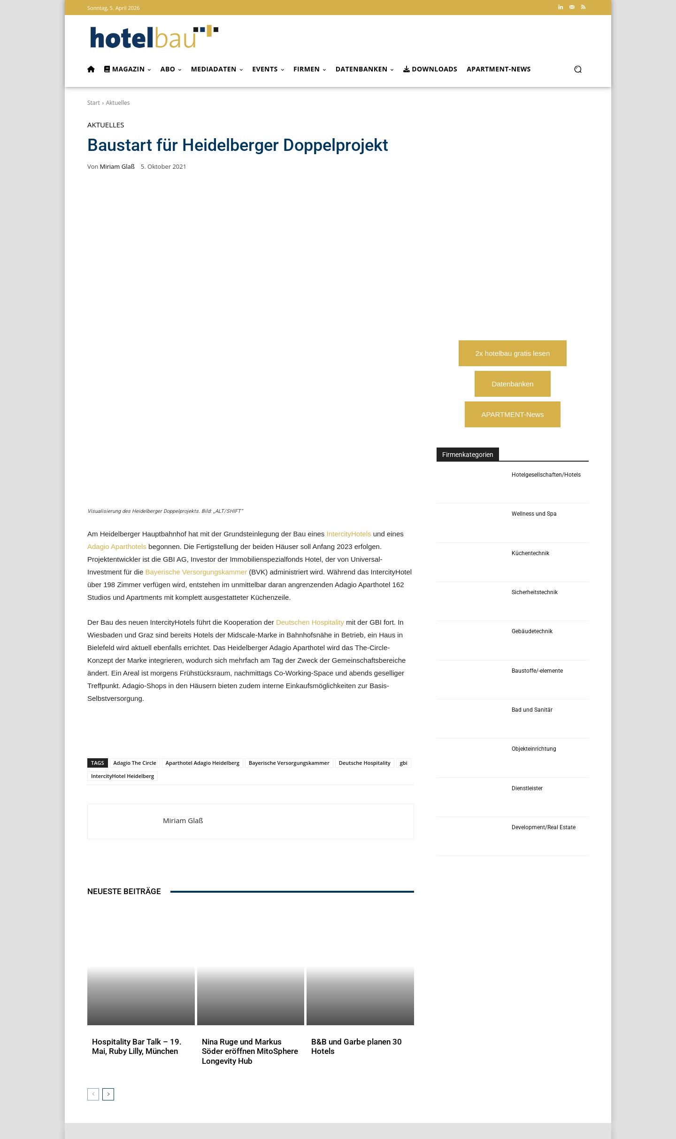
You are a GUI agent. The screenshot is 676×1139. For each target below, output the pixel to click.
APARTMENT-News (513, 414)
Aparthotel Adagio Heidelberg (202, 625)
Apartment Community (442, 1059)
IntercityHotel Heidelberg (122, 639)
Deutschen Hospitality (310, 485)
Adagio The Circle (135, 625)
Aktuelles (118, 103)
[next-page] (108, 910)
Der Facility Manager (332, 1069)
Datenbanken (512, 384)
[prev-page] (93, 910)
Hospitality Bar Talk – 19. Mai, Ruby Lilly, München (139, 865)
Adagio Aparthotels (116, 410)
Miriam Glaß (117, 167)
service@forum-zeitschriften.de (544, 1092)
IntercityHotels (348, 397)
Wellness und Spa (534, 514)
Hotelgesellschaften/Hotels (546, 474)
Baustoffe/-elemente (537, 671)
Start (93, 103)
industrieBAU (281, 1069)
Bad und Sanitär (532, 710)
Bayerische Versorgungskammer (196, 435)
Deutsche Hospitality (365, 625)
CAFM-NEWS (392, 1069)
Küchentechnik (530, 553)
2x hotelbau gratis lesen (513, 353)
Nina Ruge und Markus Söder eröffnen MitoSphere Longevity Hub (250, 869)
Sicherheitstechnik (535, 592)
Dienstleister (527, 788)
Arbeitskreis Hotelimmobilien (519, 1059)
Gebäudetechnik (532, 631)
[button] (578, 69)
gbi (403, 625)
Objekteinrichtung (534, 749)
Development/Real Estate (544, 827)
